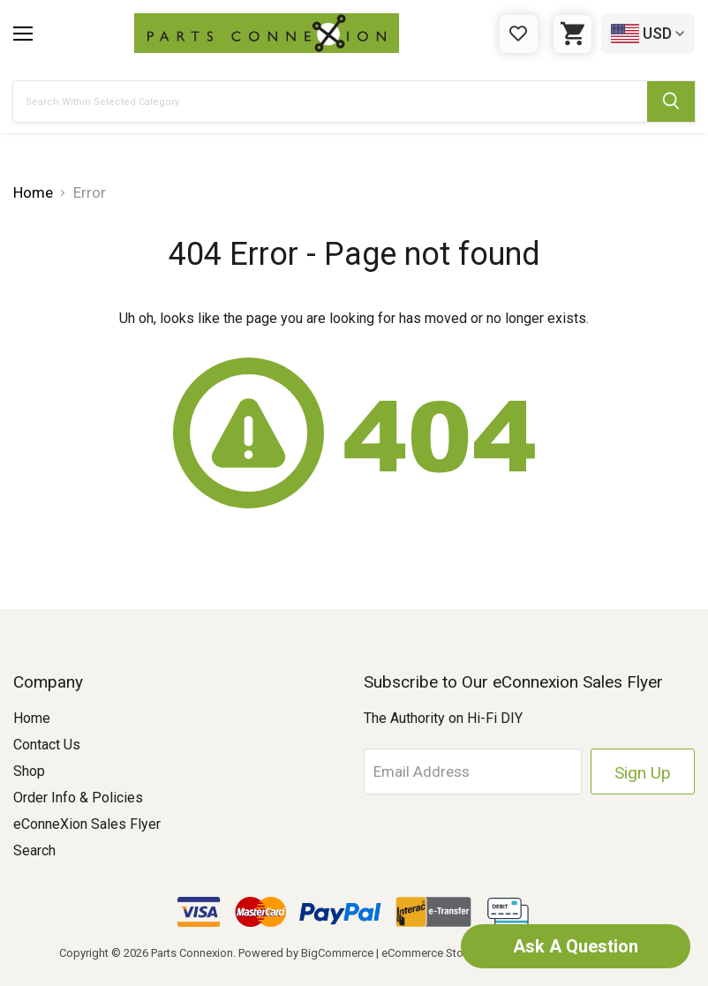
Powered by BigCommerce (305, 953)
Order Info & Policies (78, 797)
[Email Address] (473, 771)
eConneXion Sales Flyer (87, 824)
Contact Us (46, 744)
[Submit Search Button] (671, 101)
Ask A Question (575, 946)
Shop (29, 771)
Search (34, 850)
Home (31, 718)
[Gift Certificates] (519, 34)
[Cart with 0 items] (572, 34)
